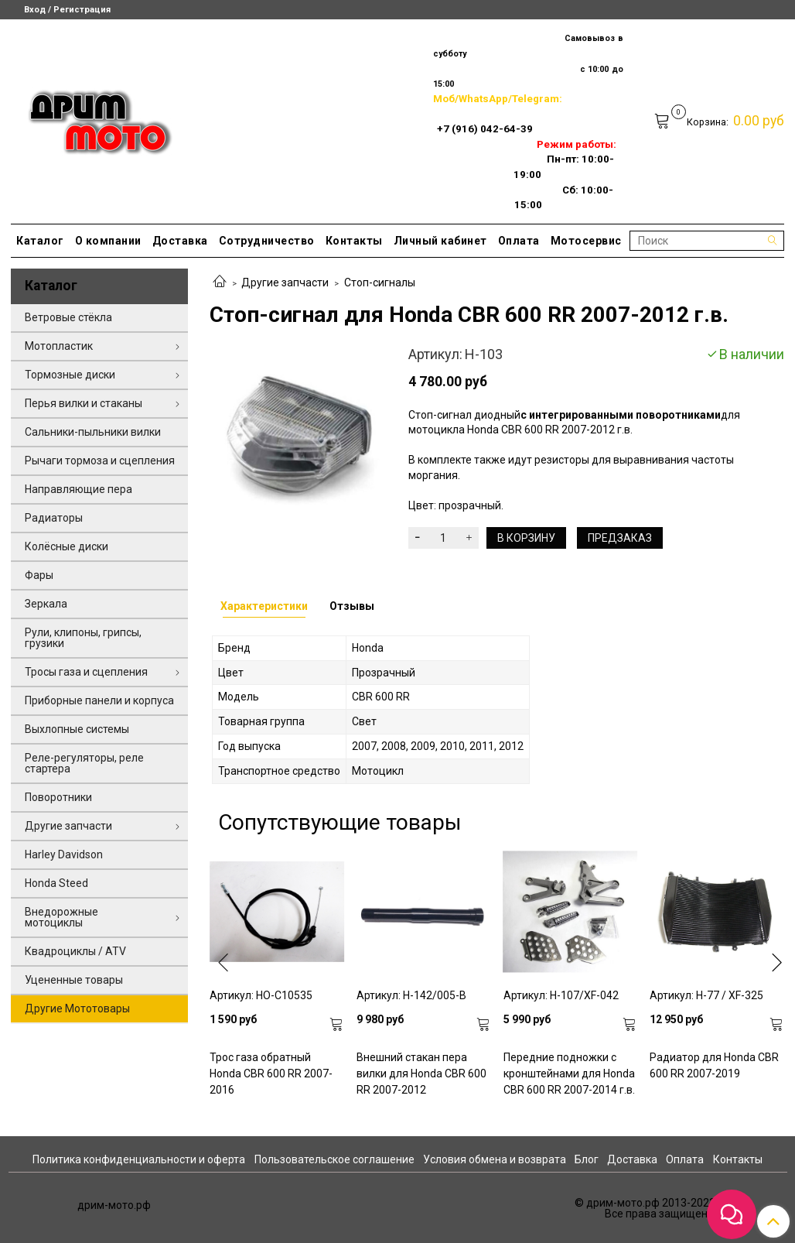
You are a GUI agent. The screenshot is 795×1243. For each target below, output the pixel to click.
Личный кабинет (440, 241)
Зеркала (46, 604)
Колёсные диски (66, 546)
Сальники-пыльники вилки (93, 432)
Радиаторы (54, 518)
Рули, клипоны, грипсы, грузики (83, 637)
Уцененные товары (74, 980)
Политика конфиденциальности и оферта (138, 1159)
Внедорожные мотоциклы (61, 917)
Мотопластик (59, 346)
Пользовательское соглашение (334, 1159)
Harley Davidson (64, 854)
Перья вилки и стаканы (83, 403)
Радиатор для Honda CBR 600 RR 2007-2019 (714, 1065)
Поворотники (58, 797)
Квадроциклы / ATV (75, 951)
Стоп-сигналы (379, 282)
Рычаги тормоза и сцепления (100, 460)
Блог (587, 1159)
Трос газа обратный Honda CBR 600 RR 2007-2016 (271, 1073)
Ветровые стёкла (68, 317)
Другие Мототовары (77, 1008)
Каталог (40, 241)
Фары (39, 575)
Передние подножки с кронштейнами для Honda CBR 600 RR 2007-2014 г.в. (569, 1073)
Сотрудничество (267, 241)
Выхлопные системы (77, 729)
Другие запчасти (285, 282)
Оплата (519, 241)
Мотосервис (586, 241)
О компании (108, 241)
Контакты (354, 241)
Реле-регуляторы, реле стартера (84, 763)
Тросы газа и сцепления (86, 672)
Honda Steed (56, 883)
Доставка (180, 241)
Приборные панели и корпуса (99, 700)
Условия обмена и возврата (494, 1159)
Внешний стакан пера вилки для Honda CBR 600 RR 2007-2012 (421, 1073)
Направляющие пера (78, 489)
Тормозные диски (70, 374)
